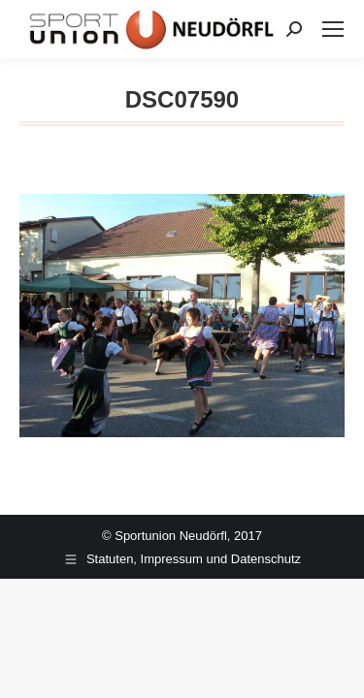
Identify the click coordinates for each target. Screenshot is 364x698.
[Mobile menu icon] (333, 29)
